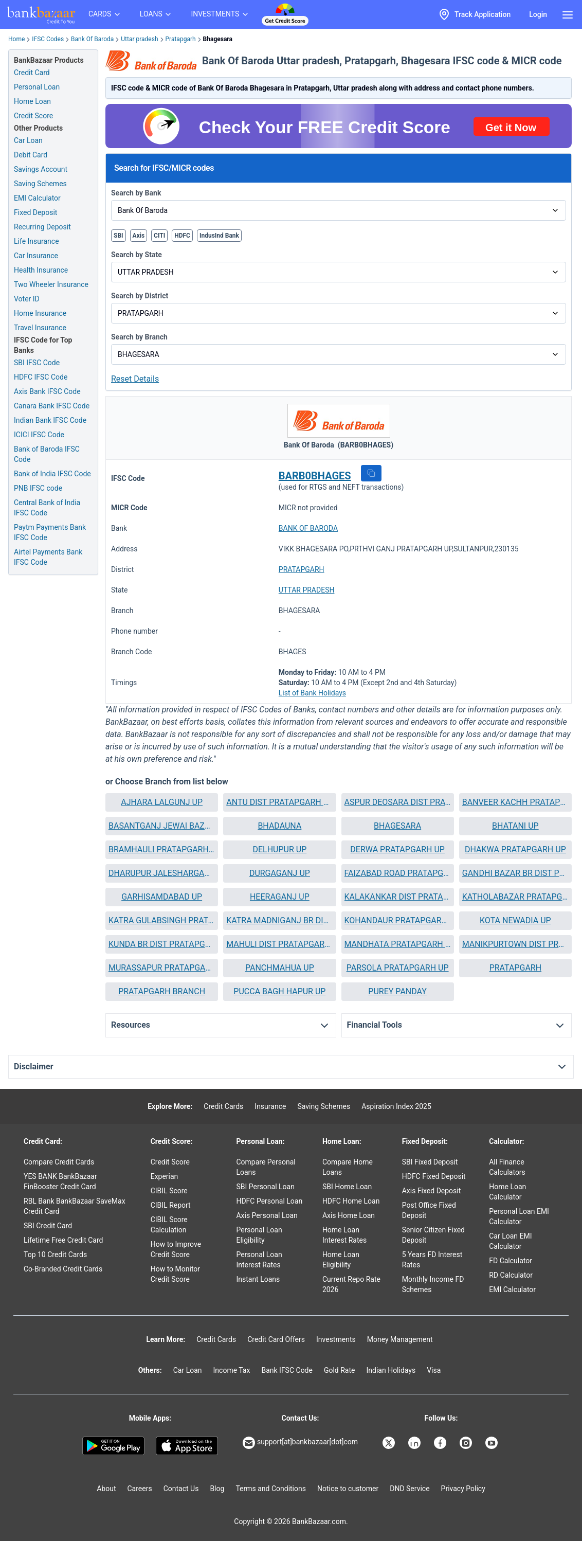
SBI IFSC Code (37, 363)
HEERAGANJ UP (280, 897)
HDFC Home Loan (351, 1201)
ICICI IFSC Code (39, 435)
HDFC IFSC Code (40, 377)
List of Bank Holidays (312, 693)
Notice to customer (347, 1488)
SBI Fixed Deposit (430, 1162)
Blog (217, 1488)
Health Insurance (41, 270)
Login (538, 14)
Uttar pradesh (139, 39)
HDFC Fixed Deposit (434, 1176)
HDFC (182, 235)
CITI (159, 235)
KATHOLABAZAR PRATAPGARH (515, 897)
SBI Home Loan (347, 1186)
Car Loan (28, 140)
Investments (336, 1339)
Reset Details (135, 379)
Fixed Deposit (35, 212)
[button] (371, 473)
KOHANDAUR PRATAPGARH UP (397, 920)
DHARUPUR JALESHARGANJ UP (161, 873)
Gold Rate (339, 1370)
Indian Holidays (390, 1370)
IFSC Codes (48, 39)
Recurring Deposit (42, 227)
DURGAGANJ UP (279, 873)
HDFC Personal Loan (269, 1201)
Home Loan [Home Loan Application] (32, 101)
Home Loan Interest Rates (344, 1235)
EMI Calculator (37, 198)
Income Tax (231, 1370)
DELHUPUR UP (279, 849)
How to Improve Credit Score (176, 1249)
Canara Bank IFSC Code (51, 406)
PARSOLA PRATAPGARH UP (398, 968)
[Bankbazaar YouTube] (492, 1443)
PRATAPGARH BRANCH (161, 991)
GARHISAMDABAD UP (161, 897)
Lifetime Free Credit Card (63, 1240)
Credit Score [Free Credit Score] (33, 116)
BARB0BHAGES (315, 476)
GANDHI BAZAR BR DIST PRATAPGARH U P (515, 873)
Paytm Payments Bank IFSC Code (50, 532)
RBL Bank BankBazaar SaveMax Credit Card (74, 1206)
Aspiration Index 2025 (396, 1106)
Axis (139, 235)
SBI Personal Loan (265, 1186)
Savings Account (40, 169)
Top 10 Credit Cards (55, 1254)
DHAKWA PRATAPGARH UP (515, 849)
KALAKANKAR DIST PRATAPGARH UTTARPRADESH (397, 897)
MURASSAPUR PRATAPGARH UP (161, 968)
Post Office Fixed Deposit (429, 1210)
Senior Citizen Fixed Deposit (433, 1235)
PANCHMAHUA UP (279, 968)
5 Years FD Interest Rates (432, 1259)
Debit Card (30, 155)
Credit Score (170, 1162)
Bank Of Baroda (92, 39)
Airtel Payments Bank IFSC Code (48, 557)
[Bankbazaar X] (390, 1443)
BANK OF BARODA (308, 528)
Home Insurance (40, 313)
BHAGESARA (397, 826)
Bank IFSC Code (287, 1370)
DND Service (409, 1488)
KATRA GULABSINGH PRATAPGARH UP (161, 920)
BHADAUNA (279, 826)
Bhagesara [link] (217, 39)
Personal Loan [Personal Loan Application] (37, 87)
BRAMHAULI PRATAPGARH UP (161, 849)
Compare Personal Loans (265, 1167)
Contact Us (181, 1488)
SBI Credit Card (48, 1226)
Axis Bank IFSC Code (47, 391)
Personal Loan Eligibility (259, 1235)
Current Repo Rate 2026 (351, 1284)
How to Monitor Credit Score (175, 1274)
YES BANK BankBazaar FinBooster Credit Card (60, 1181)
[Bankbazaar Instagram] (467, 1443)
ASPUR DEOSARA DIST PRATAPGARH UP (397, 802)
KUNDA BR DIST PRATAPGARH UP (161, 944)
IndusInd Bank (219, 235)
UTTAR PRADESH (307, 590)
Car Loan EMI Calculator (510, 1241)
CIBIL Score (169, 1191)
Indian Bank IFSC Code (50, 420)
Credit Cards (223, 1106)
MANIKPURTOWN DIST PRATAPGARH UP (515, 944)
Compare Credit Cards (59, 1162)
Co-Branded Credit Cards (63, 1269)
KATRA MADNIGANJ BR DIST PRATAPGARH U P (279, 920)
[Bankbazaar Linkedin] (415, 1443)
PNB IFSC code (38, 488)
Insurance (270, 1106)
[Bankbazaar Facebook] (441, 1443)
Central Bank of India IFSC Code (47, 507)
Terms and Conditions (270, 1488)
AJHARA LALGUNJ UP (162, 802)
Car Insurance (36, 256)
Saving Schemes (40, 184)
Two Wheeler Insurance (51, 284)
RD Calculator (511, 1275)
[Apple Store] (187, 1446)
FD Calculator (510, 1261)
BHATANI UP (515, 826)
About (106, 1488)
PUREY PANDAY (397, 991)
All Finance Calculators (507, 1167)
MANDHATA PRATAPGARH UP (397, 944)
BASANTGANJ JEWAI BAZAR (161, 826)
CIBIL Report (171, 1205)
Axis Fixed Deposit (431, 1191)
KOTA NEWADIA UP (515, 920)
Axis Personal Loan (266, 1215)
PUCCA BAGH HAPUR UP (279, 991)
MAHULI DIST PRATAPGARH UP (279, 944)
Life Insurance (36, 241)
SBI (118, 235)
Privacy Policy (463, 1488)
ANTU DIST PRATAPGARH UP (279, 802)
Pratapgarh (181, 39)
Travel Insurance (40, 328)
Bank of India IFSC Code (52, 474)
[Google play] (113, 1446)
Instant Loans (258, 1279)
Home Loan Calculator (507, 1191)
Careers (140, 1488)
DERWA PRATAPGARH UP (397, 849)
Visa (434, 1370)
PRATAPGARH (301, 569)
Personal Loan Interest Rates (259, 1259)
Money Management (400, 1339)
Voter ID (27, 299)
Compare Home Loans (347, 1167)
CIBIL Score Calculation (169, 1224)
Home (16, 39)
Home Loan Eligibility (340, 1259)
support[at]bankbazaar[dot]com (300, 1443)
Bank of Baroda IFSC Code (47, 454)
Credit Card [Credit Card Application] (32, 72)
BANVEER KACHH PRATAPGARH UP (515, 802)
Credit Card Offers (276, 1339)
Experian (164, 1176)
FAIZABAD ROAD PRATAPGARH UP (397, 873)
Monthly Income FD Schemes (433, 1284)
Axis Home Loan (348, 1215)
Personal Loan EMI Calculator (519, 1216)
